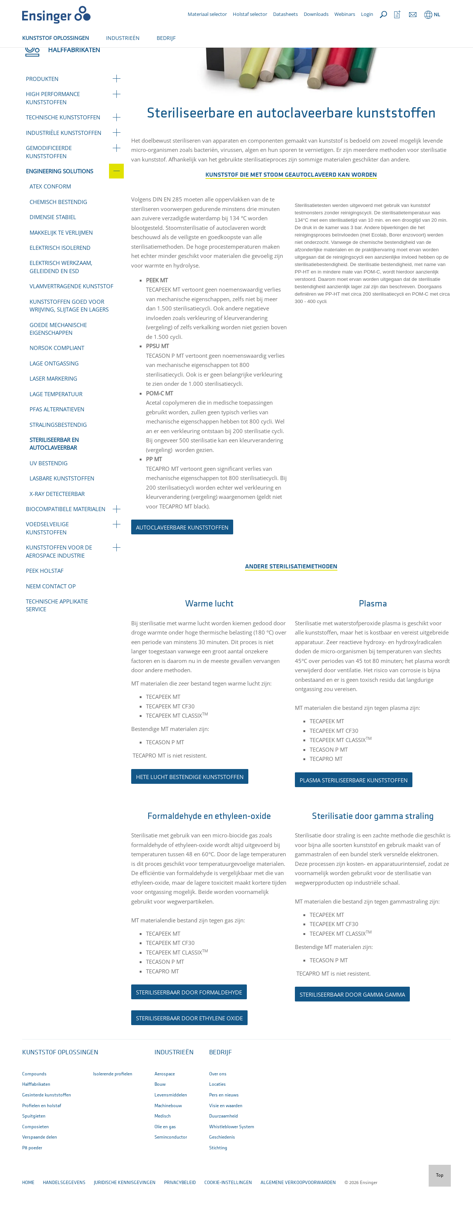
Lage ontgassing (54, 387)
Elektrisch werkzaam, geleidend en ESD (61, 291)
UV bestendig (49, 487)
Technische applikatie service (57, 629)
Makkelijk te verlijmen (61, 257)
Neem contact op (51, 610)
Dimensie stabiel (53, 241)
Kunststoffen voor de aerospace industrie (59, 575)
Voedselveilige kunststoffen (47, 552)
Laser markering (53, 402)
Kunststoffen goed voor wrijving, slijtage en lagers (69, 329)
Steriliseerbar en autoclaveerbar (54, 468)
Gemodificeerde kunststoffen (49, 176)
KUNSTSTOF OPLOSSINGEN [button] (55, 37)
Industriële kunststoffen (63, 157)
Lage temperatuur (56, 418)
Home (28, 54)
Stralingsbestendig (58, 449)
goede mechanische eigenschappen (58, 353)
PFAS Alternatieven (57, 433)
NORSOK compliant (57, 372)
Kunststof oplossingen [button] (60, 1077)
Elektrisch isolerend (60, 272)
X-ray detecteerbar (57, 518)
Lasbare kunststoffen (62, 502)
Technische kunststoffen (63, 141)
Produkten (42, 103)
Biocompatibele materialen (65, 533)
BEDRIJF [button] (166, 37)
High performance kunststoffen (53, 122)
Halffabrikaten (61, 54)
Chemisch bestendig (58, 226)
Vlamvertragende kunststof (71, 310)
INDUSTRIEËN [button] (123, 37)
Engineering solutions (116, 54)
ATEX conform (50, 210)
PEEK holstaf (45, 595)
